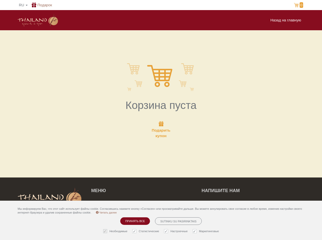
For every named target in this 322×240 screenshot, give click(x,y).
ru (23, 5)
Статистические (146, 231)
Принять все (135, 221)
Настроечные (176, 231)
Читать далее (106, 212)
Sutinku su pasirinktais (178, 221)
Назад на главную (285, 20)
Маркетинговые (206, 231)
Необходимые (116, 231)
